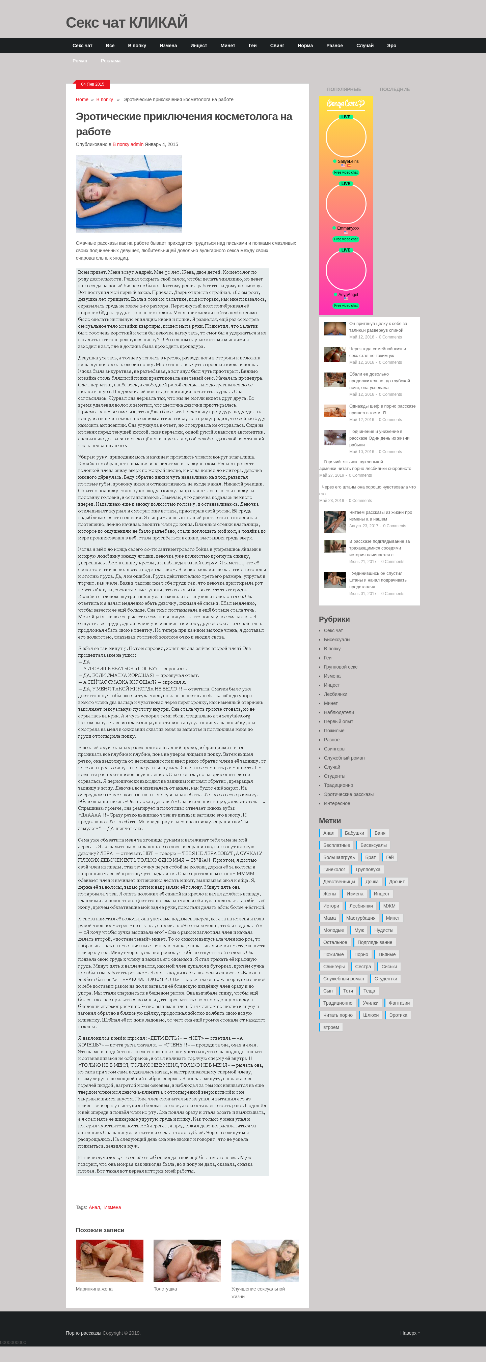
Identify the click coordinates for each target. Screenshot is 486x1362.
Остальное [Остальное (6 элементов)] (335, 942)
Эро (391, 45)
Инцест (198, 45)
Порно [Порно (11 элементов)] (361, 954)
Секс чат (82, 45)
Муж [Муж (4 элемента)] (359, 930)
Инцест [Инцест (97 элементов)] (382, 893)
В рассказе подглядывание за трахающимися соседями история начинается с (379, 548)
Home (82, 99)
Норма (305, 45)
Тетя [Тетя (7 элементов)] (348, 991)
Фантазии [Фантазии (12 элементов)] (399, 1003)
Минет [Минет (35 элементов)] (393, 918)
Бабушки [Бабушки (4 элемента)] (354, 833)
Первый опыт (338, 721)
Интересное (337, 803)
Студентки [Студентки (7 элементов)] (386, 978)
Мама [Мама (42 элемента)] (329, 918)
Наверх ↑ (410, 1333)
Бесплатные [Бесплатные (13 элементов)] (336, 845)
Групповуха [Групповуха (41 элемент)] (368, 869)
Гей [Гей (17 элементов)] (390, 857)
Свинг (277, 45)
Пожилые (334, 730)
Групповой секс (340, 667)
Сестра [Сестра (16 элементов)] (363, 966)
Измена (168, 45)
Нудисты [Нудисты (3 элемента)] (383, 930)
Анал (94, 1207)
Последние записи (395, 91)
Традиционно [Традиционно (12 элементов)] (337, 1003)
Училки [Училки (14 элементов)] (370, 1003)
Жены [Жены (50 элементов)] (329, 893)
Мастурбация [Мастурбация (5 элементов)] (361, 918)
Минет (228, 45)
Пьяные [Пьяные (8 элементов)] (387, 954)
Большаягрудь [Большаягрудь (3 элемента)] (339, 857)
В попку (137, 45)
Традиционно (338, 785)
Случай (365, 45)
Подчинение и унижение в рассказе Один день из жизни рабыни (379, 438)
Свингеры (335, 748)
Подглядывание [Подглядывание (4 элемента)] (375, 942)
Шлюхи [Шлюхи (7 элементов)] (371, 1015)
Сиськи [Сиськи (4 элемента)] (389, 966)
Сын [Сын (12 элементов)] (328, 991)
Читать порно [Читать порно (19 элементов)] (338, 1015)
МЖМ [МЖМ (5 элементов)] (389, 906)
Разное (334, 45)
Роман (80, 60)
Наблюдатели (339, 712)
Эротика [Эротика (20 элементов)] (398, 1015)
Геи (253, 45)
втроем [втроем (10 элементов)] (331, 1027)
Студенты (334, 776)
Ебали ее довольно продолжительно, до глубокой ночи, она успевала (379, 381)
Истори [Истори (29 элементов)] (331, 906)
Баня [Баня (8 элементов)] (380, 833)
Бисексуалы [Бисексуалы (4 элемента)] (373, 845)
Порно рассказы (83, 1333)
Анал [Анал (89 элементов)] (328, 833)
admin (137, 144)
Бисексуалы (337, 639)
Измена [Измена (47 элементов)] (355, 893)
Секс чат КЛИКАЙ (127, 22)
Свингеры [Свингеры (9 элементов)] (334, 966)
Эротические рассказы (349, 794)
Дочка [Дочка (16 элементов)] (372, 881)
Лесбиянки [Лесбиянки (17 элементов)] (361, 906)
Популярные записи (344, 91)
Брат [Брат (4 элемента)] (370, 857)
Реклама (111, 60)
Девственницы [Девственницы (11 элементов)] (339, 881)
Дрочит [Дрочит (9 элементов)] (397, 881)
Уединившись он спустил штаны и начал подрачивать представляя (378, 580)
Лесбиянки (335, 694)
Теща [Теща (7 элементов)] (369, 991)
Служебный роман (344, 758)
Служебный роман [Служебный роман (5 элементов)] (343, 978)
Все (110, 45)
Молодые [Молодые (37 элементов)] (333, 930)
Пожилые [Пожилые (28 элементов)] (333, 954)
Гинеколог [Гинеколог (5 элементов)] (334, 869)
